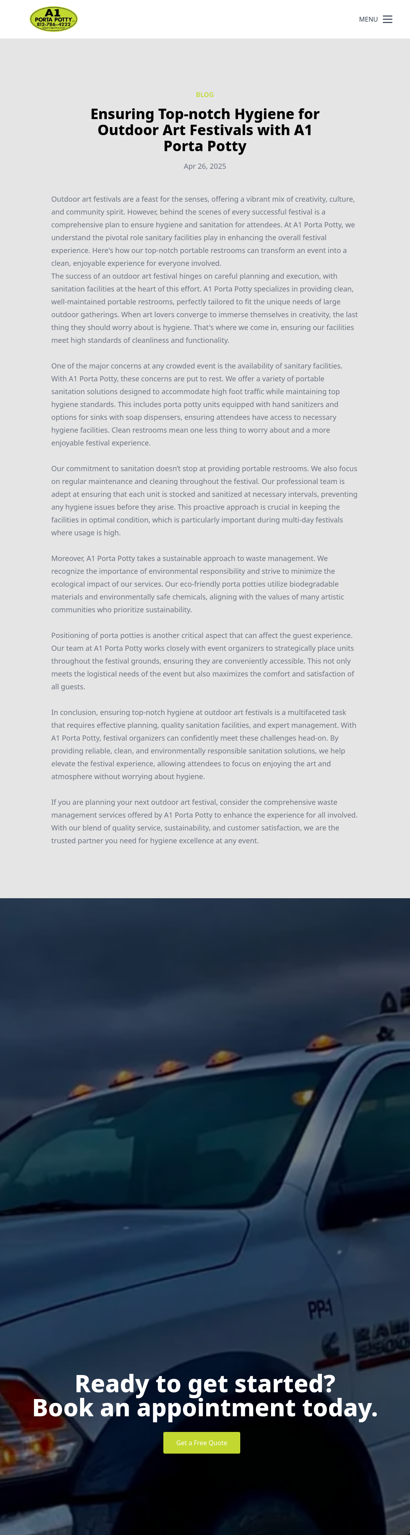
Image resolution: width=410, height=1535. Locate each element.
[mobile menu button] (387, 19)
